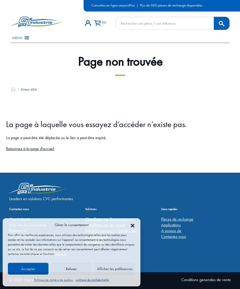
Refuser (71, 268)
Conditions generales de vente (206, 279)
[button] (132, 224)
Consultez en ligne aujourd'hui (113, 5)
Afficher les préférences (114, 268)
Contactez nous (173, 236)
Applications (171, 225)
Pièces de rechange (177, 219)
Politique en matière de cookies (53, 280)
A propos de (171, 230)
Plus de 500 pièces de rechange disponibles (171, 5)
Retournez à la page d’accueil (30, 148)
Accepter (28, 268)
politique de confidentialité (92, 280)
